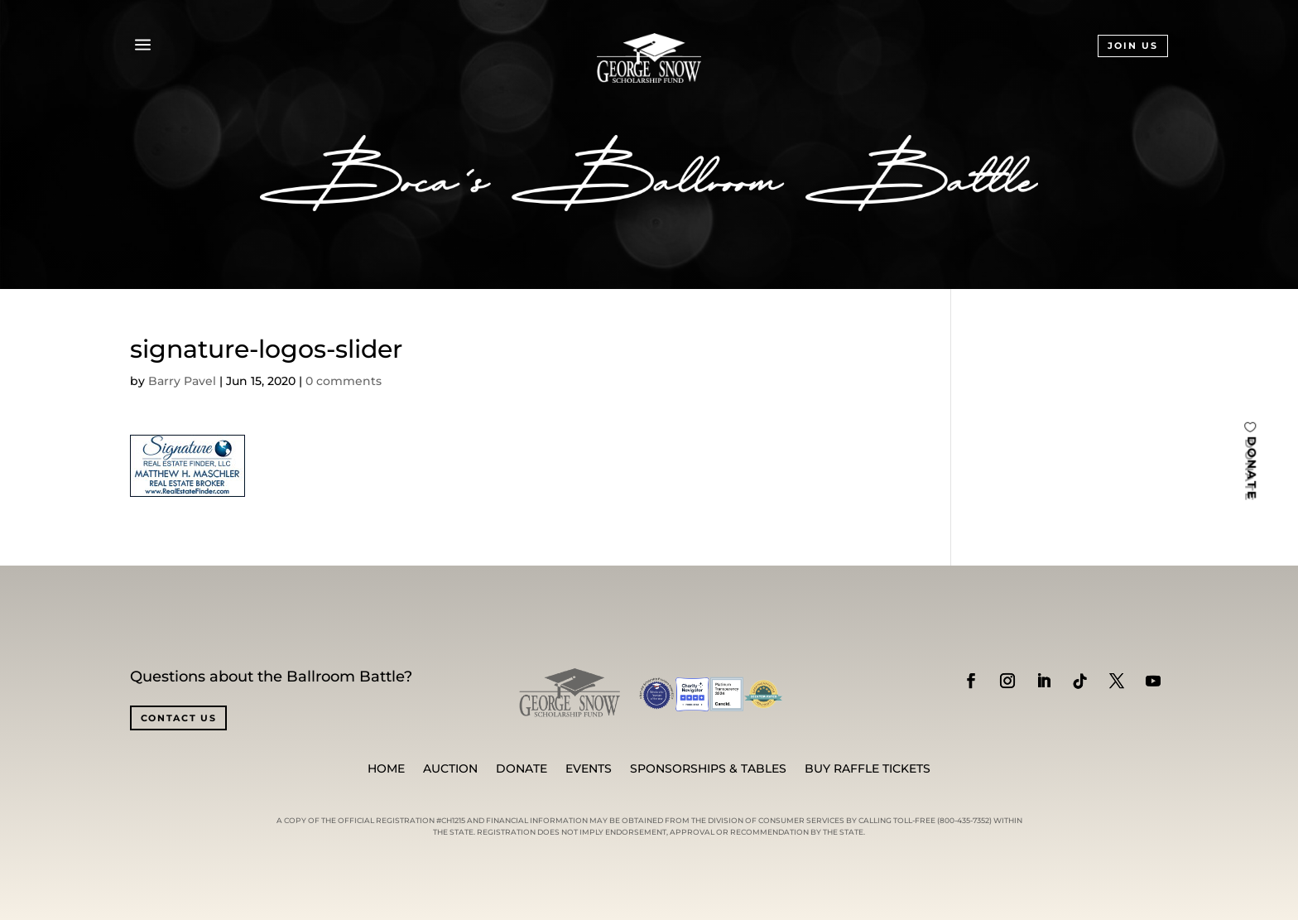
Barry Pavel (182, 380)
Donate (521, 769)
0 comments (343, 380)
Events (588, 769)
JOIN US (1133, 45)
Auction (450, 769)
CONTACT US (179, 718)
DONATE (1251, 467)
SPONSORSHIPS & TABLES (708, 769)
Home (386, 769)
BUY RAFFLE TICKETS (867, 769)
